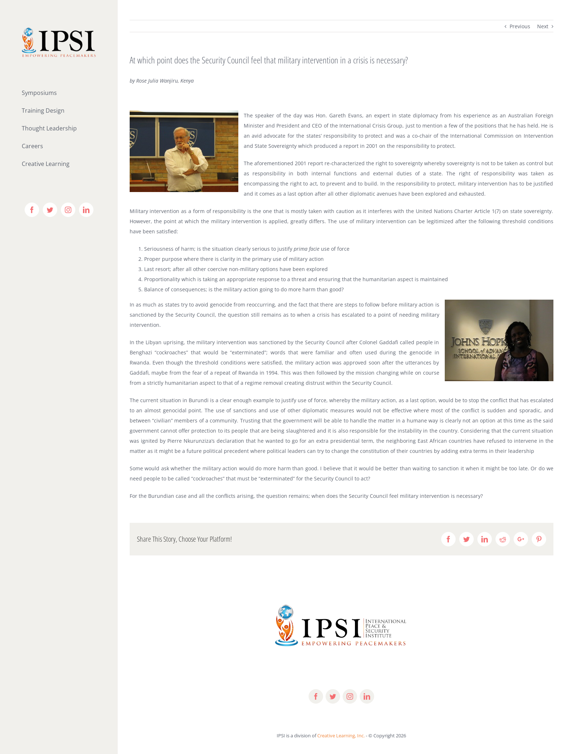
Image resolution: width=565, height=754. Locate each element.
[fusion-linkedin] (367, 696)
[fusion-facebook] (316, 696)
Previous (520, 26)
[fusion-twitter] (333, 696)
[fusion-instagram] (350, 696)
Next (542, 26)
